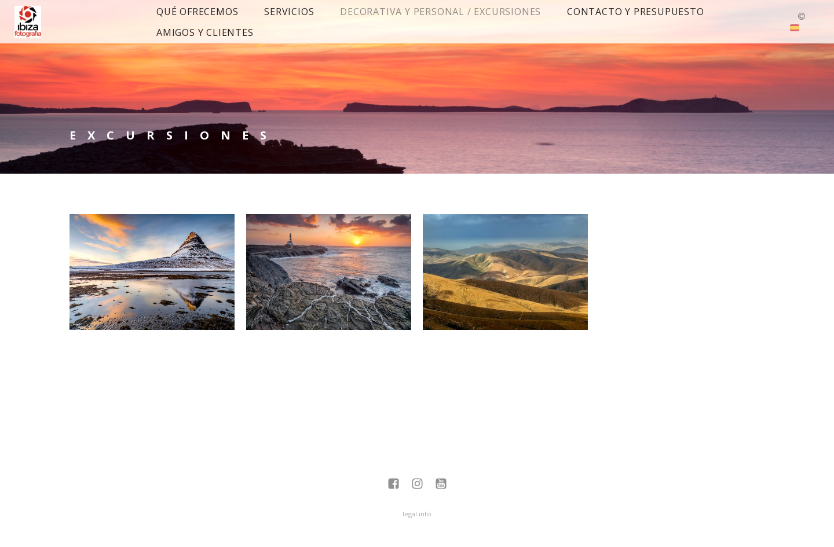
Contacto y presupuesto (635, 11)
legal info (417, 513)
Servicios (289, 11)
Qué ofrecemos (197, 11)
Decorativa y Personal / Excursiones (440, 11)
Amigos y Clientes (205, 32)
